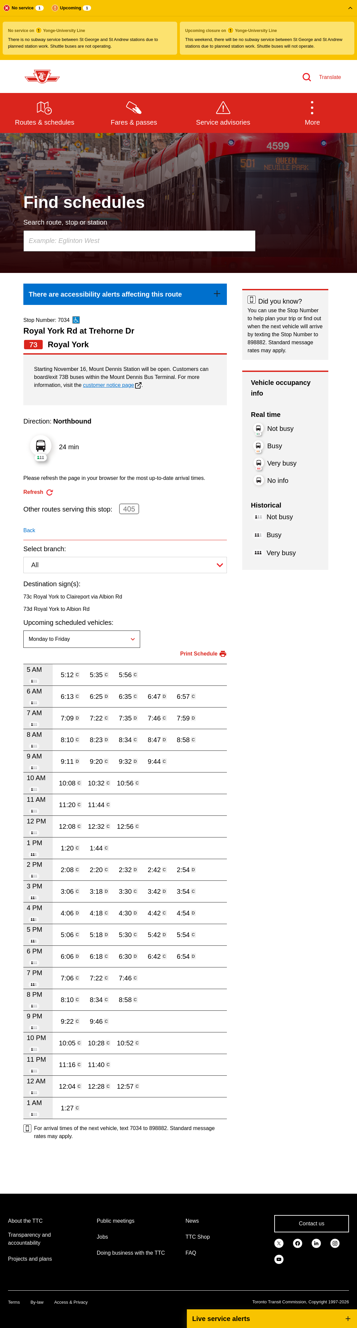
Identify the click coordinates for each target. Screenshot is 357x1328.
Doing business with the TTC (131, 1253)
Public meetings (115, 1221)
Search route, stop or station (65, 222)
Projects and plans (30, 1259)
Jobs (102, 1237)
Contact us (311, 1223)
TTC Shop (198, 1237)
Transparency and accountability (29, 1239)
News (192, 1221)
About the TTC (25, 1221)
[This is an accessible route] (76, 320)
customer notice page (108, 385)
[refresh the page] (38, 492)
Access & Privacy (70, 1302)
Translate (330, 77)
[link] (125, 294)
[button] (178, 30)
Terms (14, 1302)
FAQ (191, 1253)
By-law (36, 1302)
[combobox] (139, 241)
